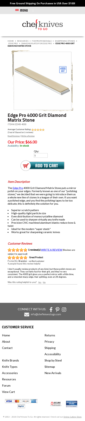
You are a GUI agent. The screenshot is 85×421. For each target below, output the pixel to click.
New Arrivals (52, 373)
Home (11, 41)
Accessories (10, 373)
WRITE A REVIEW (51, 249)
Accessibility (52, 354)
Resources (22, 41)
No (44, 282)
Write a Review (28, 136)
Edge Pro (13, 43)
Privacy (49, 341)
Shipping (50, 348)
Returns (49, 335)
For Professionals (41, 41)
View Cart (8, 392)
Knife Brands (10, 360)
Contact (7, 348)
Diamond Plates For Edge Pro (36, 43)
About (6, 341)
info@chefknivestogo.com (46, 314)
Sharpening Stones (65, 41)
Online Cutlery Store (72, 416)
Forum (6, 385)
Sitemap (49, 366)
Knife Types (9, 366)
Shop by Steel (53, 360)
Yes (39, 282)
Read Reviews (14, 136)
